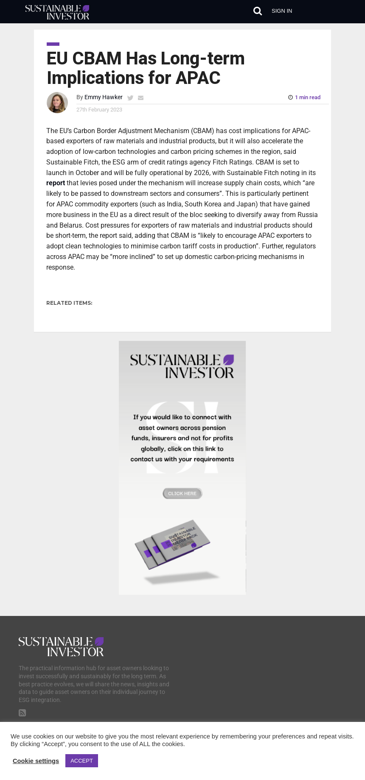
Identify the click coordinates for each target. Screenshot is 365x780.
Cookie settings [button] (36, 761)
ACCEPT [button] (81, 761)
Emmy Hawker (103, 97)
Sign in (282, 11)
